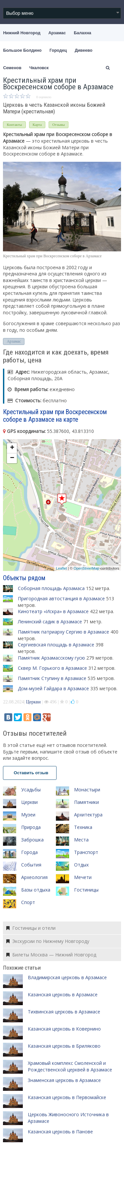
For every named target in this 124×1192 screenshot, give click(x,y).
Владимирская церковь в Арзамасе (67, 977)
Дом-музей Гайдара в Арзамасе (53, 688)
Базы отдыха (35, 890)
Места (81, 840)
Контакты (14, 125)
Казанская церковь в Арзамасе (63, 994)
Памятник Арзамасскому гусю (51, 658)
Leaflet (61, 568)
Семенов (12, 68)
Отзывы (58, 125)
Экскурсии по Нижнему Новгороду (47, 941)
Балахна (82, 33)
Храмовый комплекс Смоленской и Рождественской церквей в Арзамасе (70, 1066)
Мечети (83, 877)
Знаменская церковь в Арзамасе (64, 1080)
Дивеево (84, 50)
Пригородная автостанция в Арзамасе (61, 598)
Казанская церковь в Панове (60, 1131)
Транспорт (86, 852)
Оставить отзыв (29, 772)
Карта (37, 125)
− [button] (12, 458)
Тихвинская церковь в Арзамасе (64, 1011)
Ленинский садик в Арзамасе (50, 621)
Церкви (33, 701)
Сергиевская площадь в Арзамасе (56, 644)
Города (29, 852)
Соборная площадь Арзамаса (51, 588)
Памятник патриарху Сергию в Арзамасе (63, 632)
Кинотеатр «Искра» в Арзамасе (53, 611)
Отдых (81, 865)
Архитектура (88, 814)
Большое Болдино (22, 50)
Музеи (28, 814)
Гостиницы (86, 890)
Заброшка (32, 840)
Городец (58, 50)
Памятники (86, 802)
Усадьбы (31, 789)
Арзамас (57, 33)
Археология (34, 877)
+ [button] (12, 448)
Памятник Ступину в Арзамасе (52, 678)
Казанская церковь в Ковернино (64, 1029)
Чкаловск (39, 68)
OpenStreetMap (86, 568)
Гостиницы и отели (31, 928)
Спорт (28, 902)
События (31, 865)
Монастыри (87, 789)
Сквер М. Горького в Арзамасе (52, 668)
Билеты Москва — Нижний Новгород (51, 954)
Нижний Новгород (21, 33)
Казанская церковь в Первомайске (67, 1097)
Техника (83, 827)
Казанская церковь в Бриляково (64, 1046)
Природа (31, 827)
